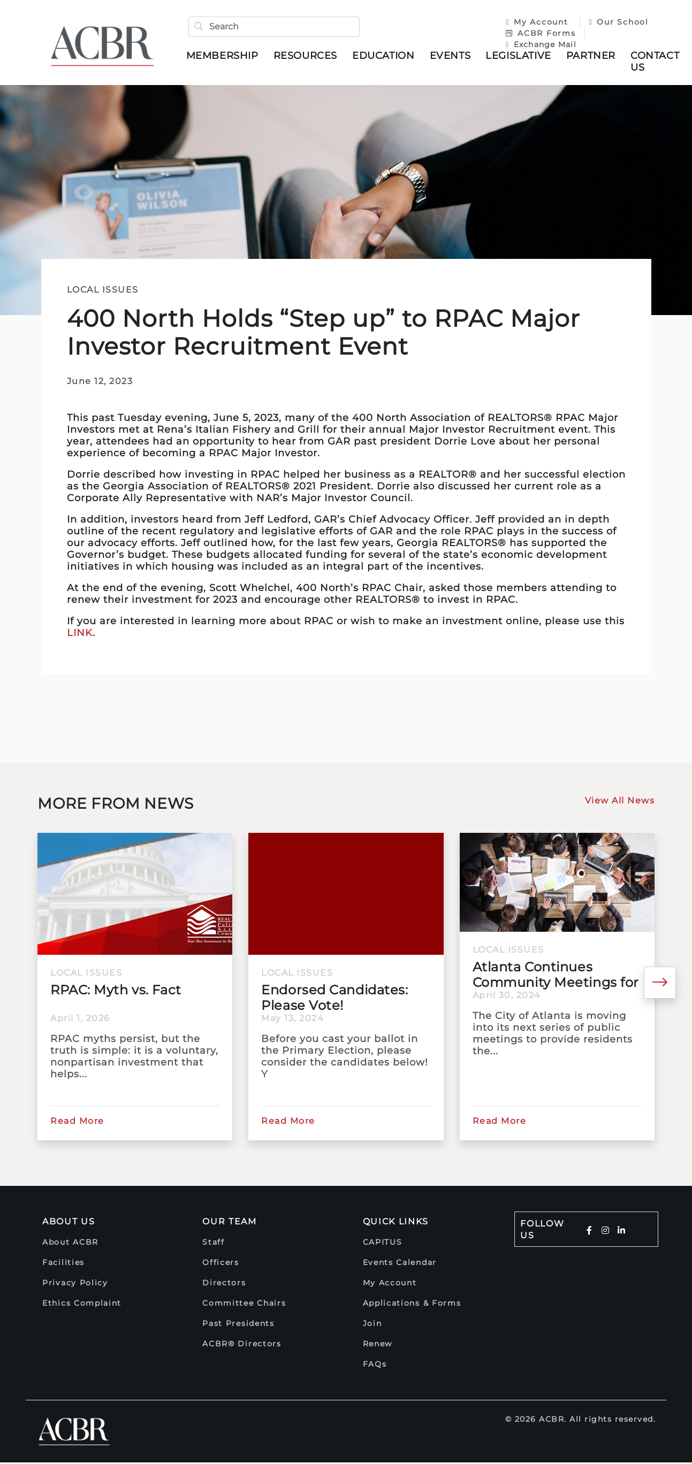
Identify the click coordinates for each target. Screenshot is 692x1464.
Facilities (63, 1264)
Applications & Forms (412, 1304)
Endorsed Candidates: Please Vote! (334, 999)
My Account (536, 22)
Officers (220, 1264)
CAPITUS (382, 1243)
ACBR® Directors (242, 1345)
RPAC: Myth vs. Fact (115, 991)
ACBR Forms (539, 34)
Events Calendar (400, 1264)
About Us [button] (68, 1223)
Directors (224, 1284)
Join (372, 1325)
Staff (213, 1243)
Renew (378, 1345)
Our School (617, 22)
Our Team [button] (229, 1223)
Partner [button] (592, 56)
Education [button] (385, 56)
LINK (80, 634)
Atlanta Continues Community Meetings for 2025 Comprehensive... (556, 976)
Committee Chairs (244, 1304)
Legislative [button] (520, 56)
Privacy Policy (75, 1284)
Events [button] (452, 56)
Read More (77, 1122)
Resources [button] (307, 56)
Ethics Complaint (81, 1304)
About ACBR (70, 1243)
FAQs (375, 1365)
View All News (620, 802)
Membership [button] (224, 56)
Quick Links (396, 1223)
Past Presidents (238, 1325)
